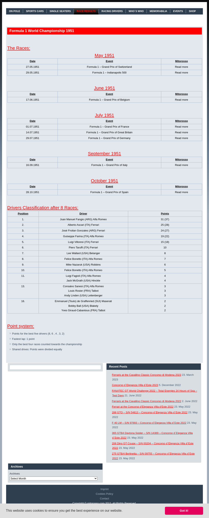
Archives (15, 473)
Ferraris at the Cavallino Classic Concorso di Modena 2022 (146, 401)
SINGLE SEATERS (60, 11)
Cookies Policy (104, 493)
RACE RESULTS (86, 11)
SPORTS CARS (35, 11)
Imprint (104, 489)
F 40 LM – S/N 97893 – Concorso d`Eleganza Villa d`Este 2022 (149, 422)
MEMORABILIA (158, 11)
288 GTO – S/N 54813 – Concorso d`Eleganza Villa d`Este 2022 (149, 412)
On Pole (14, 11)
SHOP (192, 11)
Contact (104, 498)
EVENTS (178, 11)
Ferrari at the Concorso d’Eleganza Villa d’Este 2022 (142, 406)
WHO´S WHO (136, 11)
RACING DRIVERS (112, 11)
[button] (124, 511)
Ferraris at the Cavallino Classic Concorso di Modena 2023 (146, 374)
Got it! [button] (184, 510)
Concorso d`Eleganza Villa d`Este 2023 (135, 385)
